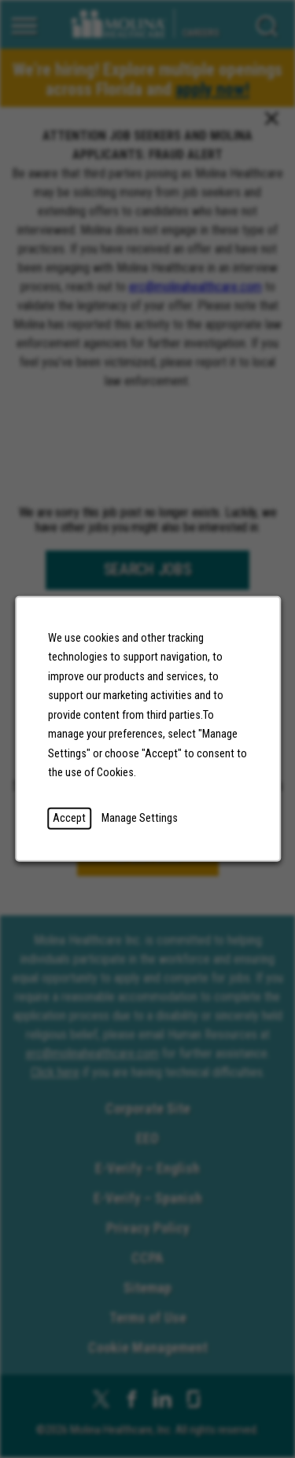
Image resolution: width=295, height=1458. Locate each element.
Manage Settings (139, 818)
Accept (69, 818)
